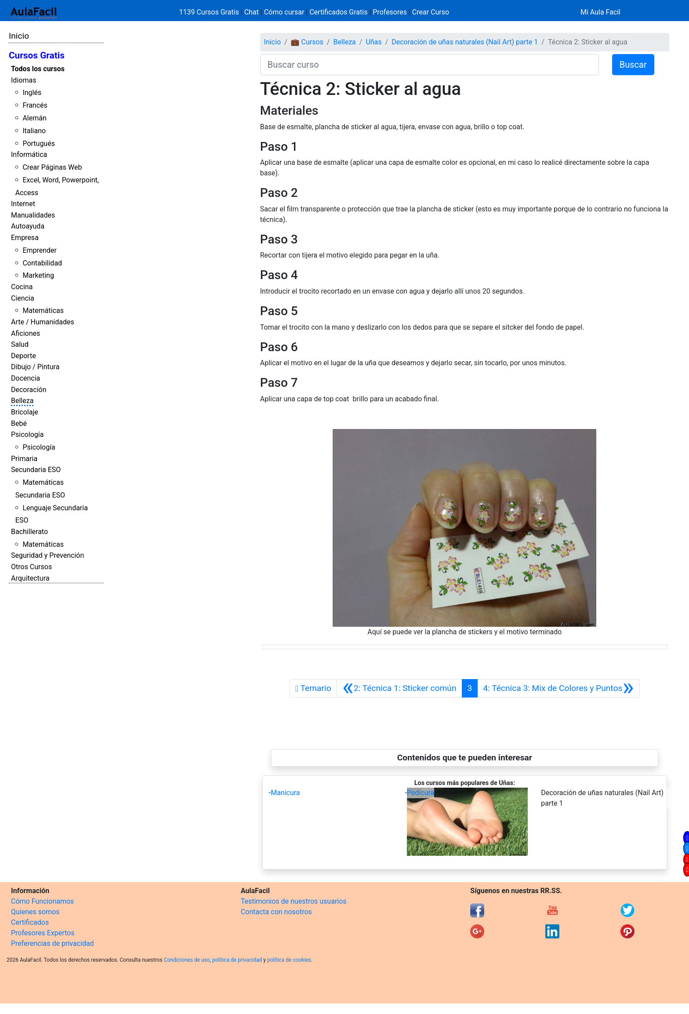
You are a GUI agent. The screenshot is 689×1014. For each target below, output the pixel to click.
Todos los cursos (38, 69)
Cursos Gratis (37, 55)
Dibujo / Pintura (35, 367)
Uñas (373, 42)
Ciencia (22, 298)
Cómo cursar (284, 12)
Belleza (22, 400)
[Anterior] (399, 688)
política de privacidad (237, 960)
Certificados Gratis (338, 12)
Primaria (24, 458)
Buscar (633, 64)
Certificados (30, 922)
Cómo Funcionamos (42, 901)
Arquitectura (30, 578)
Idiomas (23, 80)
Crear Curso (430, 12)
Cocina (22, 287)
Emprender (39, 250)
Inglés (31, 92)
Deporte (23, 356)
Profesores (390, 12)
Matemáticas (43, 310)
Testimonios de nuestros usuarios (294, 901)
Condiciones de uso (187, 960)
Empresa (25, 237)
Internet (23, 204)
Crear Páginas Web (52, 167)
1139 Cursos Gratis (210, 12)
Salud (20, 344)
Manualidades (33, 215)
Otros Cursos (31, 567)
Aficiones (25, 333)
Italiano (34, 131)
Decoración (29, 389)
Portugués (38, 143)
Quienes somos (35, 912)
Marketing (38, 275)
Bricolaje (24, 412)
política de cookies (289, 960)
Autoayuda (27, 226)
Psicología (27, 434)
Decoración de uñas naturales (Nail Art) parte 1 (465, 42)
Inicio (19, 36)
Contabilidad (42, 263)
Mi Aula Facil (600, 12)
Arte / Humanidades (42, 322)
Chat (251, 12)
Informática (29, 154)
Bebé (19, 423)
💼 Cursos (307, 42)
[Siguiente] (558, 688)
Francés (34, 105)
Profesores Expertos (42, 933)
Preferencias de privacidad (52, 943)
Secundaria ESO (36, 469)
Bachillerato (29, 531)
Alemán (34, 118)
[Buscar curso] (429, 64)
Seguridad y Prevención (47, 555)
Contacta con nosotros (276, 912)
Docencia (25, 378)
